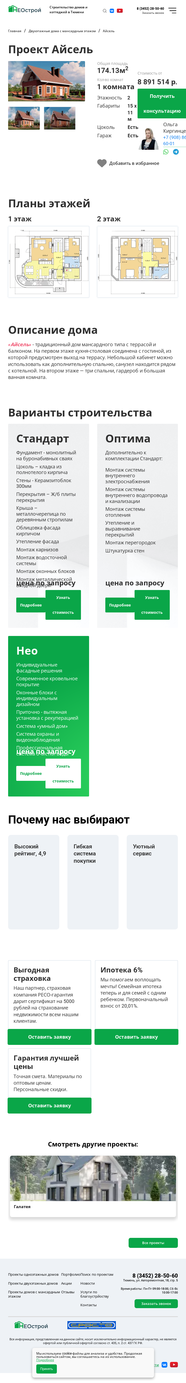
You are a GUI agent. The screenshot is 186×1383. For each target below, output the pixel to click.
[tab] (24, 118)
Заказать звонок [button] (153, 12)
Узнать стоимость (63, 605)
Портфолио (70, 1274)
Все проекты (153, 1242)
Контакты (88, 1305)
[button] (105, 11)
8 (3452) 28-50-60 (150, 8)
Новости (87, 1283)
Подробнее (31, 605)
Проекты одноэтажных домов (33, 1274)
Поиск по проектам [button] (96, 1274)
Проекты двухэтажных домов (33, 1283)
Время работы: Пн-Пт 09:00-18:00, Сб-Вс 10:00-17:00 (149, 1290)
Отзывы (67, 1292)
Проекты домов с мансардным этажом (34, 1294)
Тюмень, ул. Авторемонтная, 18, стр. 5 (150, 1280)
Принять (46, 1369)
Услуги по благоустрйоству (94, 1294)
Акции (66, 1283)
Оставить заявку (49, 1037)
